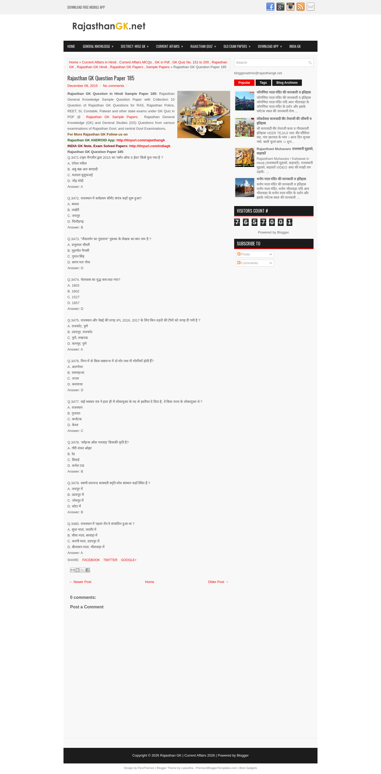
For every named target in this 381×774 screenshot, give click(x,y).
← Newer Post (80, 582)
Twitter (109, 560)
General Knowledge (100, 45)
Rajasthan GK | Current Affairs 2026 (187, 755)
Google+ (128, 560)
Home (71, 46)
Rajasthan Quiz (205, 45)
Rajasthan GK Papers (126, 67)
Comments (247, 263)
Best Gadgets (248, 768)
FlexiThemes (146, 768)
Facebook (90, 560)
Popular (244, 83)
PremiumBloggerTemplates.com (216, 768)
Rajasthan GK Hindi (92, 67)
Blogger (283, 232)
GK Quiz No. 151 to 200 (190, 62)
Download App (271, 45)
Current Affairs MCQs (135, 62)
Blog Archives (287, 83)
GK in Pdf (162, 62)
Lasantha (187, 768)
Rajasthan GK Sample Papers (112, 117)
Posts (243, 254)
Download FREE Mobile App (86, 7)
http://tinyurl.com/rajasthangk (140, 140)
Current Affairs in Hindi (99, 62)
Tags (263, 83)
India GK (295, 46)
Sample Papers (158, 67)
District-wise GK (136, 45)
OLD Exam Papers (239, 45)
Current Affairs (171, 45)
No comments (113, 86)
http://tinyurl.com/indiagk (149, 146)
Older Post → (218, 582)
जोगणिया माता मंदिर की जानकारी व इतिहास (284, 92)
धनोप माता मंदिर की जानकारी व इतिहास (281, 179)
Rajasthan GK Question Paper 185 (100, 78)
